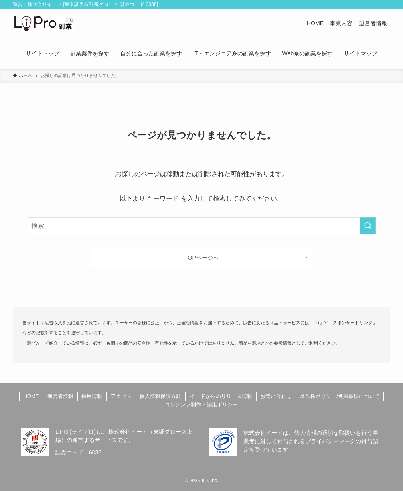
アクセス (121, 396)
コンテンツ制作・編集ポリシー (201, 405)
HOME (31, 396)
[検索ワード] (202, 225)
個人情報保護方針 (160, 396)
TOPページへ (201, 257)
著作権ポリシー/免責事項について (340, 396)
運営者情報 (60, 396)
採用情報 (91, 396)
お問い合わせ (276, 396)
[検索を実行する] (368, 225)
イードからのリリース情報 (221, 396)
